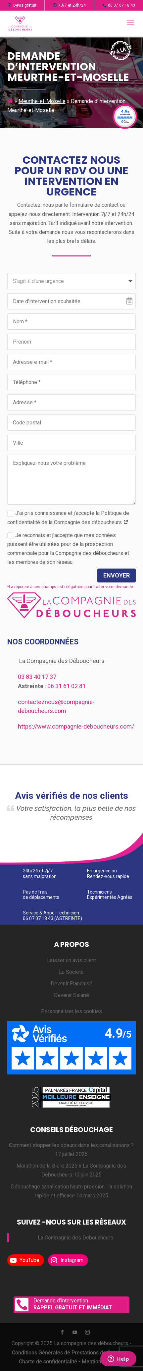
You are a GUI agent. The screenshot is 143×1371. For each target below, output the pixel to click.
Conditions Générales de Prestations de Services (70, 1352)
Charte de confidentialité (48, 1361)
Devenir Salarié (71, 995)
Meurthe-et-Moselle (42, 101)
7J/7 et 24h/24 (69, 5)
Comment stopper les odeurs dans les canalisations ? (71, 1145)
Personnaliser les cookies (71, 1011)
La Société (71, 972)
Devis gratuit (22, 5)
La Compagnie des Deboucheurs (75, 1237)
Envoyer (116, 575)
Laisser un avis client (71, 960)
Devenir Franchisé (71, 983)
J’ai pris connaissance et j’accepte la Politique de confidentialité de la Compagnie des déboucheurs (68, 517)
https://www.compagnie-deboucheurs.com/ (76, 726)
